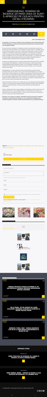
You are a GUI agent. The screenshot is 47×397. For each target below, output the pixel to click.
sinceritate (11, 147)
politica (40, 145)
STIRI (23, 8)
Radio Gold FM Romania (8, 228)
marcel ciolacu (20, 145)
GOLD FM (15, 145)
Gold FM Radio (21, 24)
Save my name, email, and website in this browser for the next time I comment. (23, 194)
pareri (36, 145)
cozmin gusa (10, 145)
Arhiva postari (23, 158)
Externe (4, 280)
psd (43, 145)
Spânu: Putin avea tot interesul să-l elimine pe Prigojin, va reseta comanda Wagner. (23, 357)
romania (4, 147)
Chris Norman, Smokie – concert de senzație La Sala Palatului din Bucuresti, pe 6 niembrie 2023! (24, 373)
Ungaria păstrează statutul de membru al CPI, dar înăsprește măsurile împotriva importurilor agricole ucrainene (23, 288)
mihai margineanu (28, 145)
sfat (7, 147)
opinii (33, 145)
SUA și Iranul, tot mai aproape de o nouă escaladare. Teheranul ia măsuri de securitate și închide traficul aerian (23, 308)
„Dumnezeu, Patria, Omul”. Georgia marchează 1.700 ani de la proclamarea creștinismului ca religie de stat (23, 329)
